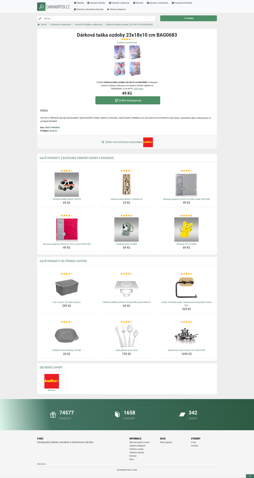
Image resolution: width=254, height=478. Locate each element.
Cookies (194, 446)
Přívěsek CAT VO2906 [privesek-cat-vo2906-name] (186, 244)
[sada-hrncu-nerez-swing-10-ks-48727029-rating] (187, 322)
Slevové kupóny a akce (139, 442)
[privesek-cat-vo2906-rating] (187, 215)
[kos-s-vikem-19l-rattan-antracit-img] (67, 288)
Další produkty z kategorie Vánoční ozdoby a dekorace (77, 158)
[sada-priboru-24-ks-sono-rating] (127, 322)
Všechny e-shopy (136, 452)
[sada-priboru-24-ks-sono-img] (127, 336)
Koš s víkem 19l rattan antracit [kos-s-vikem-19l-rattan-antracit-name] (67, 302)
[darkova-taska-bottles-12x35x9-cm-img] (127, 184)
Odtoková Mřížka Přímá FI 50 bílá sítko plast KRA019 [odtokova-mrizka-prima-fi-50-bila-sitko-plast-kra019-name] (126, 302)
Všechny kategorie (116, 9)
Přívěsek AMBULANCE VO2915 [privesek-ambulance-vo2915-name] (67, 199)
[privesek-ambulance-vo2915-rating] (67, 170)
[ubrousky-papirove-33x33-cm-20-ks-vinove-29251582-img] (67, 229)
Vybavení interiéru (96, 3)
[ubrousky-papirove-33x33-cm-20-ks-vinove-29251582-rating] (67, 215)
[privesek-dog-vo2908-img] (127, 229)
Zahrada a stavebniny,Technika (89, 9)
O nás (193, 442)
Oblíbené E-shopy (51, 367)
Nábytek (79, 3)
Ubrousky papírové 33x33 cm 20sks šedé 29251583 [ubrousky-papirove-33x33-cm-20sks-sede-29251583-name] (186, 199)
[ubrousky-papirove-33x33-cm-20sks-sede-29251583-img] (187, 184)
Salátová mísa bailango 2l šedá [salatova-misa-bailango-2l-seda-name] (66, 350)
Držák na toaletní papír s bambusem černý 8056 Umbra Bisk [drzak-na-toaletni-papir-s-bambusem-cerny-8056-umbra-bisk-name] (186, 304)
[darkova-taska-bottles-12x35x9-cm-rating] (127, 170)
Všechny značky (136, 449)
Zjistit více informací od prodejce (127, 142)
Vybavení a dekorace (119, 3)
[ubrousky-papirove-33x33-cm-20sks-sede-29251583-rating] (187, 170)
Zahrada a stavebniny (157, 3)
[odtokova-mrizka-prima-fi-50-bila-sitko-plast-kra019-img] (127, 288)
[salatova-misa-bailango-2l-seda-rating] (67, 322)
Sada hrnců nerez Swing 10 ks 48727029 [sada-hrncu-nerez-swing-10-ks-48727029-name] (186, 350)
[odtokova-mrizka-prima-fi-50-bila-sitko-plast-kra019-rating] (127, 274)
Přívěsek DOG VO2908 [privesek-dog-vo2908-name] (126, 244)
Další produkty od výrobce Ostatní (63, 261)
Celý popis (138, 88)
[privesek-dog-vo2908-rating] (127, 215)
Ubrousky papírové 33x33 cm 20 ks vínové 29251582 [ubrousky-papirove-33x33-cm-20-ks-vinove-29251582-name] (67, 244)
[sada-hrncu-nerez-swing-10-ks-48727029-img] (187, 336)
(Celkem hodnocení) (127, 42)
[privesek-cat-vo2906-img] (187, 229)
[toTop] (250, 476)
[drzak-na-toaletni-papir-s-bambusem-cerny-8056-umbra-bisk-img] (187, 288)
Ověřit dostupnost (127, 100)
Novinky (133, 456)
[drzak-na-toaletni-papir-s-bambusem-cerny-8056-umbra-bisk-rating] (187, 274)
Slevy (131, 459)
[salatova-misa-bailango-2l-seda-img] (67, 336)
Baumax (53, 131)
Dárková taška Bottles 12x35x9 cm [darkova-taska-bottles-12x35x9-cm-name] (126, 199)
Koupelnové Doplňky (182, 3)
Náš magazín (166, 442)
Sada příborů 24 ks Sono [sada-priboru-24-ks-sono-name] (126, 350)
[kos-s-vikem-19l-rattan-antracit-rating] (67, 274)
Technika (138, 3)
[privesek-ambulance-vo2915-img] (67, 184)
